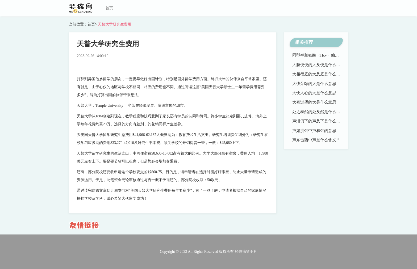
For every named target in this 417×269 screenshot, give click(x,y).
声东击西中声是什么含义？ (316, 140)
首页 (109, 8)
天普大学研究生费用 (114, 24)
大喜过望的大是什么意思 (314, 102)
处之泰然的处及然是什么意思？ (320, 112)
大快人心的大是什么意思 (314, 93)
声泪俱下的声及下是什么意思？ (320, 121)
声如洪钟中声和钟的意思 (314, 131)
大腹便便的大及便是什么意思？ (320, 65)
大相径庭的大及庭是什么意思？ (320, 74)
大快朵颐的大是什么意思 (314, 84)
